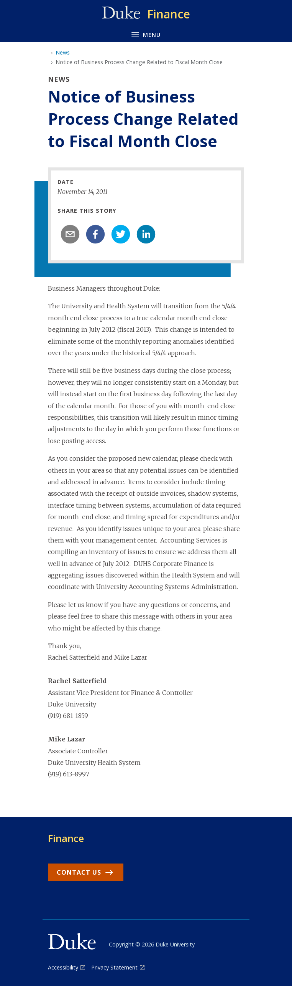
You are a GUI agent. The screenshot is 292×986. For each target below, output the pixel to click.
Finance (66, 838)
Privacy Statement (114, 967)
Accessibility (63, 967)
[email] (70, 234)
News (63, 52)
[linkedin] (146, 234)
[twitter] (120, 234)
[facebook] (95, 234)
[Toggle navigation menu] (146, 34)
